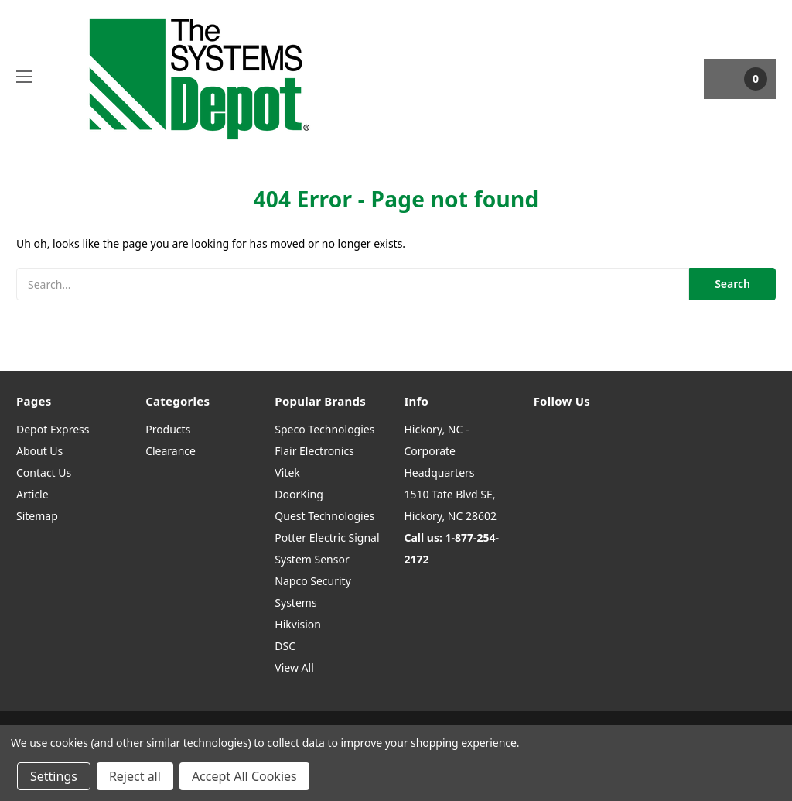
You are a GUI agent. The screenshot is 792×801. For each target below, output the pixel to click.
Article (32, 494)
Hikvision (298, 624)
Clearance (170, 450)
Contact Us (43, 472)
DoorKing (299, 494)
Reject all (135, 776)
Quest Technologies (324, 515)
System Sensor (312, 559)
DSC (285, 645)
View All (294, 667)
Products (167, 429)
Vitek (287, 472)
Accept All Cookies (244, 776)
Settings (53, 776)
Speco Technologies (324, 429)
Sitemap (37, 515)
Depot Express (53, 429)
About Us (39, 450)
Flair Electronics (314, 450)
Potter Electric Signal (327, 537)
